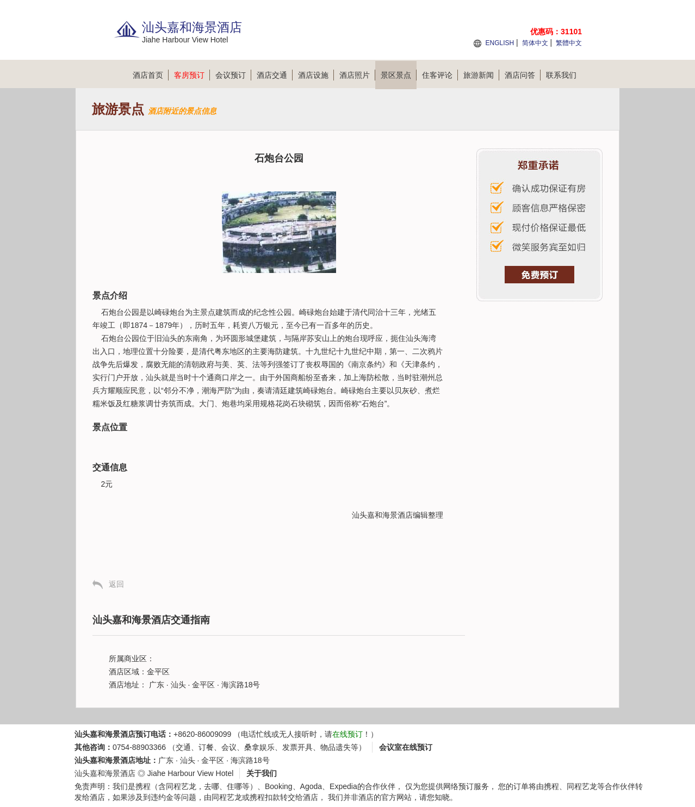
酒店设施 (316, 75)
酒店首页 (151, 75)
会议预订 (233, 75)
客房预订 (192, 75)
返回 (116, 584)
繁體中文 (569, 43)
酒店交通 (275, 75)
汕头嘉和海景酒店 (382, 515)
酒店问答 (523, 75)
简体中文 (535, 43)
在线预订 (347, 734)
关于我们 (261, 773)
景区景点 (399, 75)
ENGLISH (499, 43)
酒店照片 (357, 75)
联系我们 (561, 75)
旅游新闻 (481, 75)
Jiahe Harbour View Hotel (190, 773)
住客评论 (440, 75)
